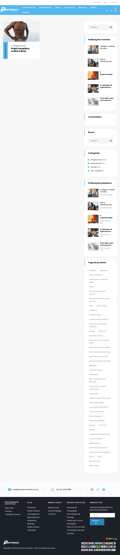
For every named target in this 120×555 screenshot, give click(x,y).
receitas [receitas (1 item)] (92, 430)
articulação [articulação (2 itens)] (104, 270)
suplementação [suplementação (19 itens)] (94, 443)
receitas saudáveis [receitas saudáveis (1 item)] (96, 439)
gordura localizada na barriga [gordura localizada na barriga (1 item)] (99, 361)
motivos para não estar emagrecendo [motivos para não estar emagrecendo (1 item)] (97, 387)
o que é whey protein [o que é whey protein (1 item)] (96, 412)
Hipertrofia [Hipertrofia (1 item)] (93, 365)
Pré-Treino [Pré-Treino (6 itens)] (103, 425)
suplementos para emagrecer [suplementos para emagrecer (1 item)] (100, 452)
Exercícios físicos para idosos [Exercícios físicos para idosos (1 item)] (99, 347)
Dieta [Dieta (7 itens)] (91, 306)
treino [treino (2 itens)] (100, 457)
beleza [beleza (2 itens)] (91, 287)
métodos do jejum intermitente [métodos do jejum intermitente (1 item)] (100, 398)
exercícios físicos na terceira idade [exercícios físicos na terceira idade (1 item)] (99, 341)
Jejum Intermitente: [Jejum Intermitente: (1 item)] (96, 370)
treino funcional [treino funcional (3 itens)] (94, 461)
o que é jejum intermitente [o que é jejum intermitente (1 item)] (98, 407)
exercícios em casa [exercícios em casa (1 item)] (96, 336)
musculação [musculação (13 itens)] (93, 394)
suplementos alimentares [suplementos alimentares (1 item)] (98, 448)
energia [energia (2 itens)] (92, 331)
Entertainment (96, 163)
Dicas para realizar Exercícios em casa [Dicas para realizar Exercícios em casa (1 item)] (99, 300)
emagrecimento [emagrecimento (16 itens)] (95, 315)
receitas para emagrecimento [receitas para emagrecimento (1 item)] (100, 434)
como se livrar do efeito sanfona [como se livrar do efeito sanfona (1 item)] (97, 292)
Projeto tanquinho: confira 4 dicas (20, 49)
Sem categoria (96, 171)
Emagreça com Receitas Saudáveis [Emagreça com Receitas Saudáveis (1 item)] (98, 325)
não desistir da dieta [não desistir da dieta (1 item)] (96, 403)
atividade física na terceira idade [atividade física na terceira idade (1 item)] (98, 280)
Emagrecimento (20, 46)
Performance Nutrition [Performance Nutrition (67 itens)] (97, 421)
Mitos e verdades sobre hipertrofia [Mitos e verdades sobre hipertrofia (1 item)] (97, 380)
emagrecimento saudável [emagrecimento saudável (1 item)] (98, 319)
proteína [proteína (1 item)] (92, 425)
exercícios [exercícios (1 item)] (102, 331)
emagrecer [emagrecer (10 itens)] (93, 310)
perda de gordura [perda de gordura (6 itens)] (95, 416)
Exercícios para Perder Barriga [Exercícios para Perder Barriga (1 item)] (100, 352)
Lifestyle (94, 167)
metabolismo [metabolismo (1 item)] (94, 374)
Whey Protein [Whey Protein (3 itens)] (93, 466)
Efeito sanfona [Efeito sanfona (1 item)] (102, 306)
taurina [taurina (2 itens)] (91, 457)
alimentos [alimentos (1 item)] (92, 270)
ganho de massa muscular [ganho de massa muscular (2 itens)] (98, 356)
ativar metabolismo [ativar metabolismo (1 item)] (96, 275)
